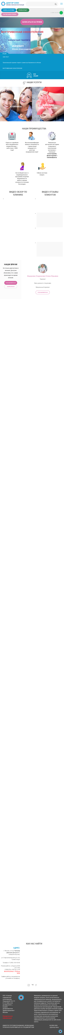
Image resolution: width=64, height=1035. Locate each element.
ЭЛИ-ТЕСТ (6, 57)
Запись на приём (8, 10)
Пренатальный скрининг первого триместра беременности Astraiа (22, 62)
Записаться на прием (32, 22)
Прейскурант (22, 10)
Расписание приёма (9, 14)
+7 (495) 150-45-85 (56, 12)
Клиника (16, 106)
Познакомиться (11, 282)
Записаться (10, 286)
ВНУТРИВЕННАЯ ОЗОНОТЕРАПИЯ (12, 68)
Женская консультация (48, 106)
